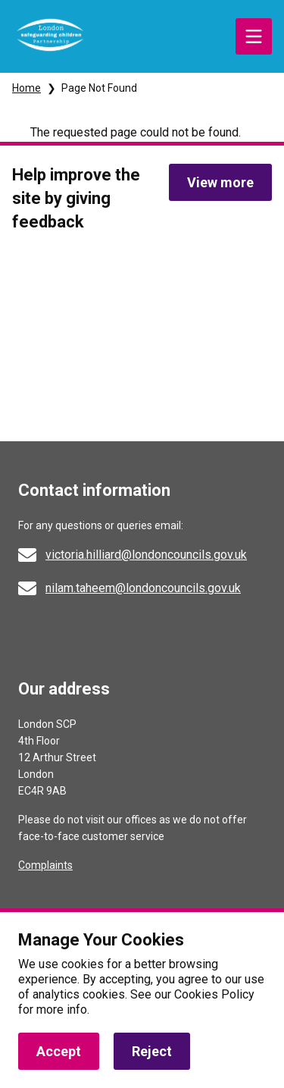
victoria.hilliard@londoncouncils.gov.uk (146, 554)
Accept (58, 1051)
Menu (253, 36)
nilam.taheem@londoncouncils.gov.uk (143, 588)
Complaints (45, 865)
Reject (152, 1051)
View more (220, 182)
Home (26, 88)
